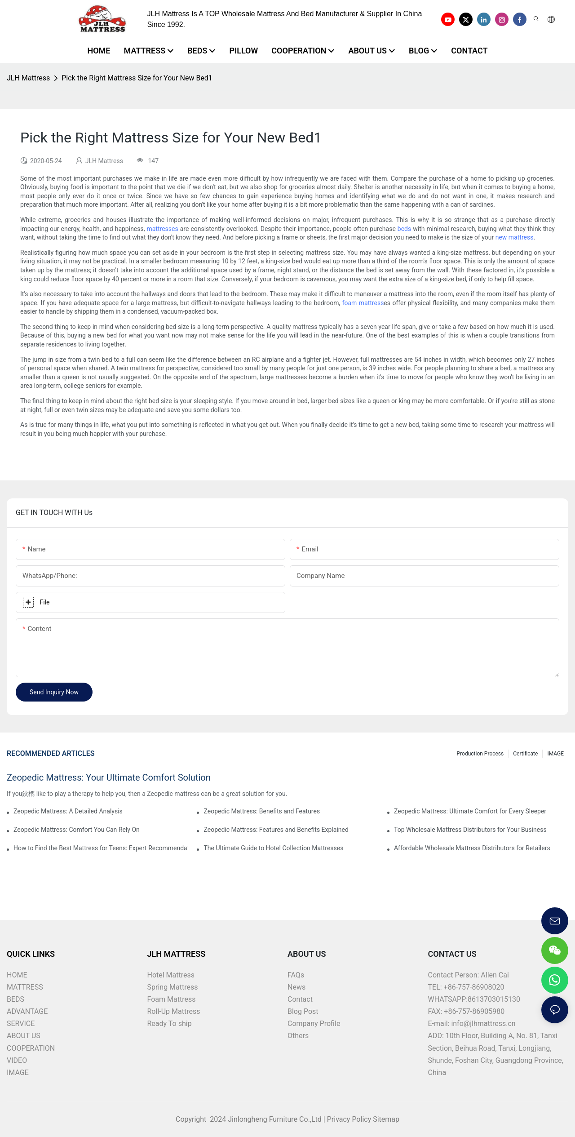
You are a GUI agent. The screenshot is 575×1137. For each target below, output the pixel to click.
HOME (17, 975)
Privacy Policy (349, 1119)
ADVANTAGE (27, 1011)
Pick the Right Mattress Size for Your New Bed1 (137, 78)
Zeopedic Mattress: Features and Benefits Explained (275, 829)
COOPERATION (31, 1048)
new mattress (514, 237)
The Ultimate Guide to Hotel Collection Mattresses (273, 848)
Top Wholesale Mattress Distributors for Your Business (470, 829)
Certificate (525, 754)
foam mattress (363, 302)
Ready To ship (169, 1023)
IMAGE (555, 754)
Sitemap (385, 1119)
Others (298, 1035)
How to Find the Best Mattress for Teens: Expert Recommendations (100, 848)
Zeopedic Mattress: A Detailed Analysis (68, 811)
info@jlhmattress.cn (483, 1023)
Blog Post (303, 1011)
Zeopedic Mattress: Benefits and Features (261, 811)
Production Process (480, 754)
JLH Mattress (28, 78)
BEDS (15, 999)
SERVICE (21, 1023)
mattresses (162, 228)
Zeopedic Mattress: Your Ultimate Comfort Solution (109, 777)
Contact (300, 999)
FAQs (296, 975)
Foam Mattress (171, 999)
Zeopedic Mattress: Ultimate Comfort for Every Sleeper (470, 811)
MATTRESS (25, 987)
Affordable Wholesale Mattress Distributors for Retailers (472, 848)
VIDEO (17, 1060)
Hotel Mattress (171, 975)
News (296, 987)
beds (404, 228)
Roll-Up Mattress (173, 1011)
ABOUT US (23, 1035)
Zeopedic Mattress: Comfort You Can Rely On (76, 829)
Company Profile (314, 1023)
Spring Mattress (172, 987)
